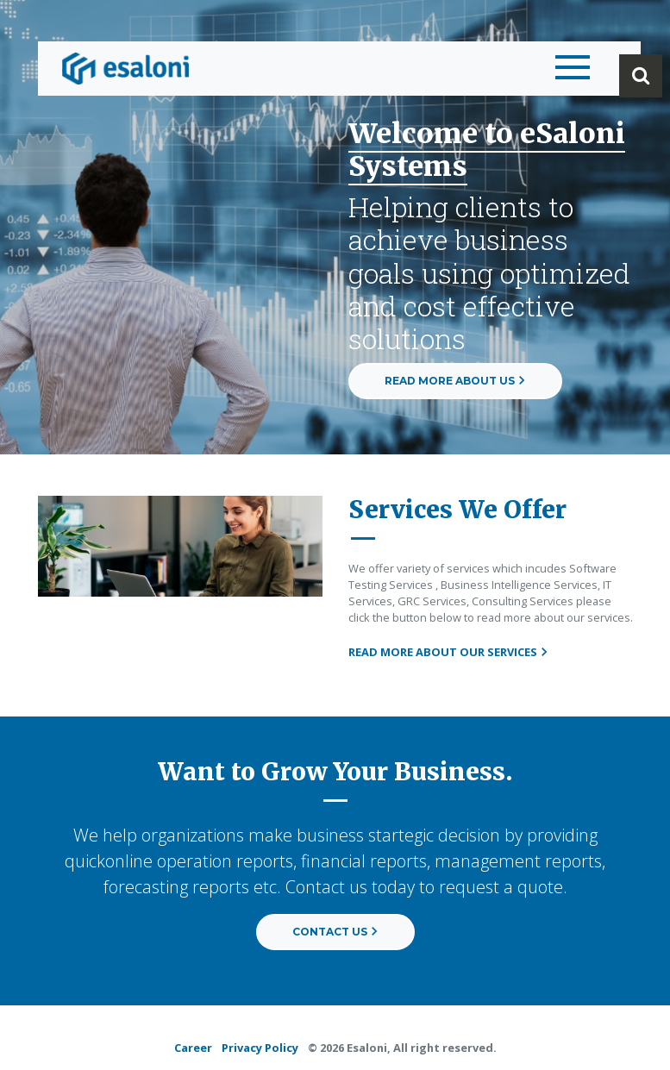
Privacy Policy (260, 1047)
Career (193, 1047)
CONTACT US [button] (335, 931)
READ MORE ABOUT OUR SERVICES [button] (448, 652)
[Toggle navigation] (568, 68)
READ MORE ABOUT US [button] (455, 380)
